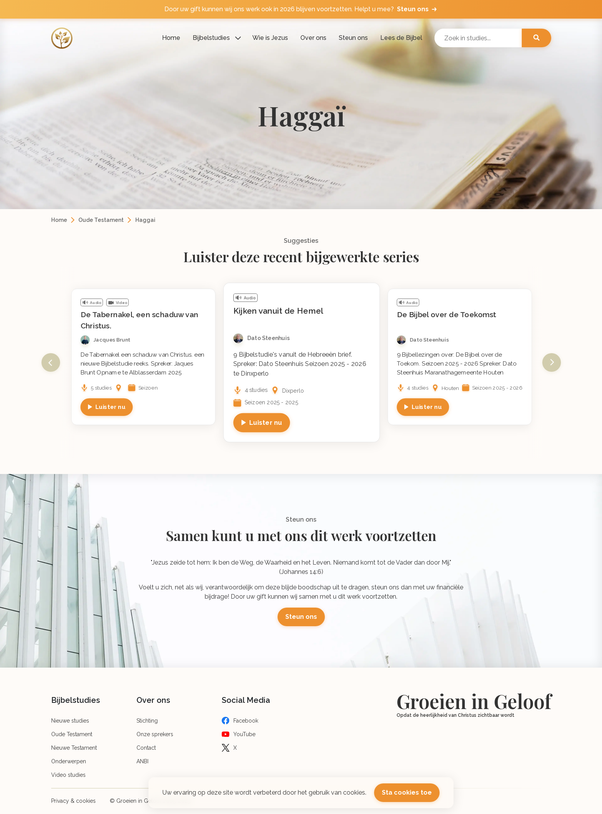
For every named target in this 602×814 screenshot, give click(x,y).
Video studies (68, 775)
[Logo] (61, 38)
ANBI (142, 761)
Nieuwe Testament (74, 748)
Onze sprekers (154, 734)
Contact (146, 748)
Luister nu (110, 407)
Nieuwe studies (70, 721)
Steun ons (353, 37)
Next (551, 362)
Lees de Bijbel (401, 37)
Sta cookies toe (407, 792)
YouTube (244, 734)
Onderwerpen (68, 761)
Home (171, 37)
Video (121, 303)
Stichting (147, 721)
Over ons (313, 37)
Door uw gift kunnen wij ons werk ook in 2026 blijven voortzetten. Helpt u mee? (301, 9)
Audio (95, 303)
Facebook (245, 721)
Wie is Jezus (270, 37)
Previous (50, 362)
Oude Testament (101, 220)
